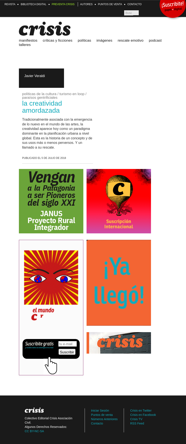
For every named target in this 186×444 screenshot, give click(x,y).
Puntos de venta (110, 4)
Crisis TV (148, 13)
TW (154, 13)
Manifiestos (28, 40)
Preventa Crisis (63, 4)
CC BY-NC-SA (34, 431)
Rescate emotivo (130, 40)
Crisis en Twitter (140, 410)
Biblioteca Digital (33, 4)
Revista (10, 4)
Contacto (134, 4)
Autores (86, 4)
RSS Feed (137, 423)
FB (143, 13)
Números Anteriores (104, 419)
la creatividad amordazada (42, 106)
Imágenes (104, 40)
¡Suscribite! (172, 7)
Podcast (155, 40)
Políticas (84, 40)
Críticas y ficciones (57, 40)
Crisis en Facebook (143, 415)
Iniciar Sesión (100, 410)
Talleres (25, 45)
